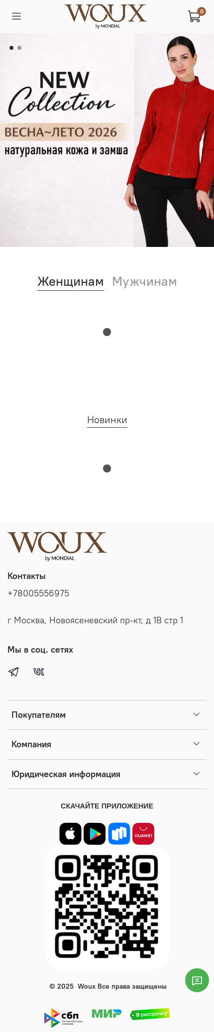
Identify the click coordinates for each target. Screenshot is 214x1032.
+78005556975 (38, 593)
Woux (87, 986)
